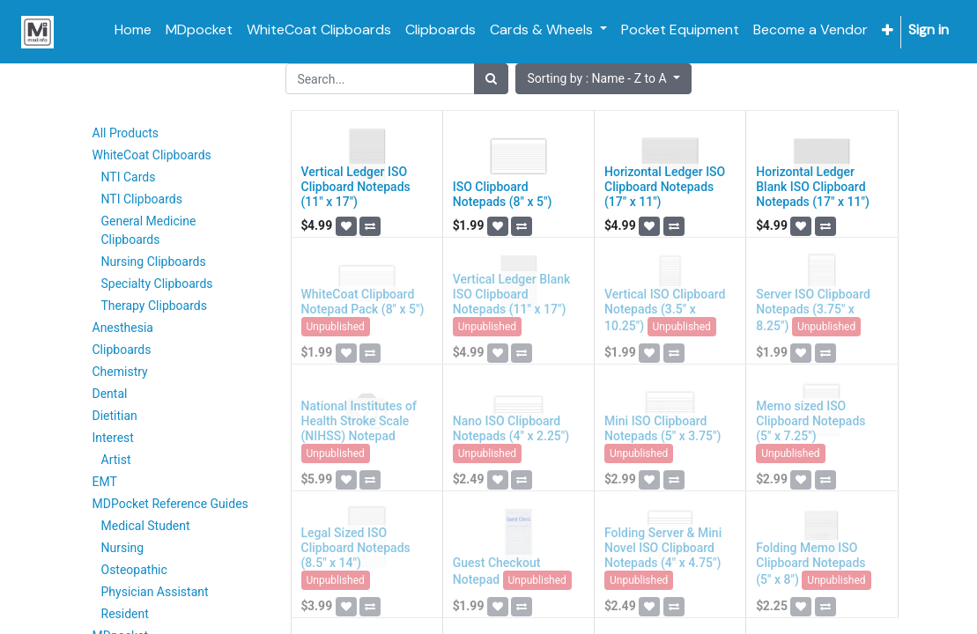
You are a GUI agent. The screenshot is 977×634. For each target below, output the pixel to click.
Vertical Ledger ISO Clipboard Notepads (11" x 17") (356, 187)
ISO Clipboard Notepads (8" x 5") (502, 194)
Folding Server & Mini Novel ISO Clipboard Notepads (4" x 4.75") (663, 548)
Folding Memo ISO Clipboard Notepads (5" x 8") (810, 563)
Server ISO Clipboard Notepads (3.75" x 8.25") (813, 309)
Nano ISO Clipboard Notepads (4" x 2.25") (511, 428)
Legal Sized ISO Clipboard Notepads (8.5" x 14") (356, 548)
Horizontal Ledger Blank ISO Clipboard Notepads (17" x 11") (813, 187)
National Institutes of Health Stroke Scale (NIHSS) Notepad (359, 421)
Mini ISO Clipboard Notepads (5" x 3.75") (662, 428)
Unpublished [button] (336, 327)
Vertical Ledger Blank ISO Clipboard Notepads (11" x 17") (512, 294)
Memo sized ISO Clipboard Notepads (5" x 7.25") (810, 421)
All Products (126, 133)
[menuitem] (133, 30)
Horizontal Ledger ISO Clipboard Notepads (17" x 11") (664, 187)
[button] (887, 30)
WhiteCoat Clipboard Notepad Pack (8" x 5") (363, 301)
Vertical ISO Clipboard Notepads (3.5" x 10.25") (664, 309)
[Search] (491, 78)
